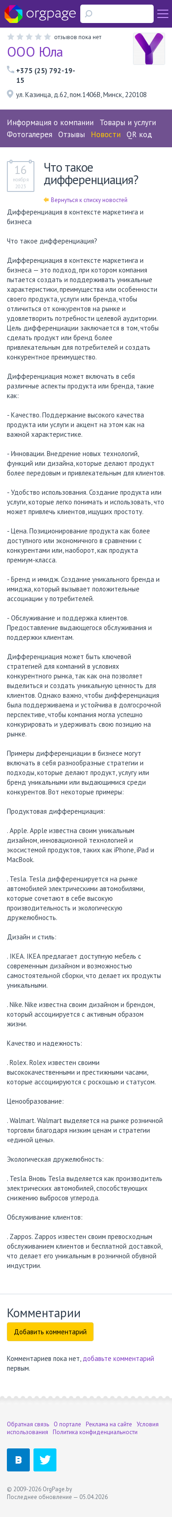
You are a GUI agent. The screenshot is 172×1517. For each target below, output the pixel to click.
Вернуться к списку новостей (86, 200)
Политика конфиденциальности (95, 1432)
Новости (106, 134)
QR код (139, 134)
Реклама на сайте (109, 1424)
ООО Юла (35, 51)
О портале (67, 1424)
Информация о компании (50, 122)
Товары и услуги (128, 122)
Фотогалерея (29, 134)
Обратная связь (28, 1424)
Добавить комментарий (50, 1331)
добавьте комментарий (118, 1358)
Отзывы (71, 134)
